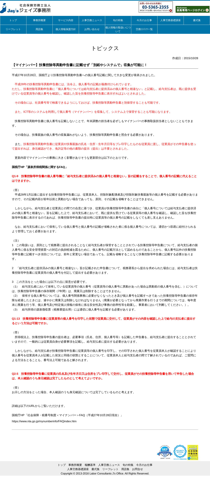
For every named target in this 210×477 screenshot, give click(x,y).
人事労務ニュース (109, 464)
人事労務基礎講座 (78, 469)
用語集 (125, 469)
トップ (62, 464)
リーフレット (110, 469)
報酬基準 (90, 464)
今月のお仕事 (144, 464)
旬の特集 (128, 464)
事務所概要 (75, 464)
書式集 (95, 469)
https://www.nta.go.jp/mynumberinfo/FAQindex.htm (44, 421)
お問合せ (137, 469)
